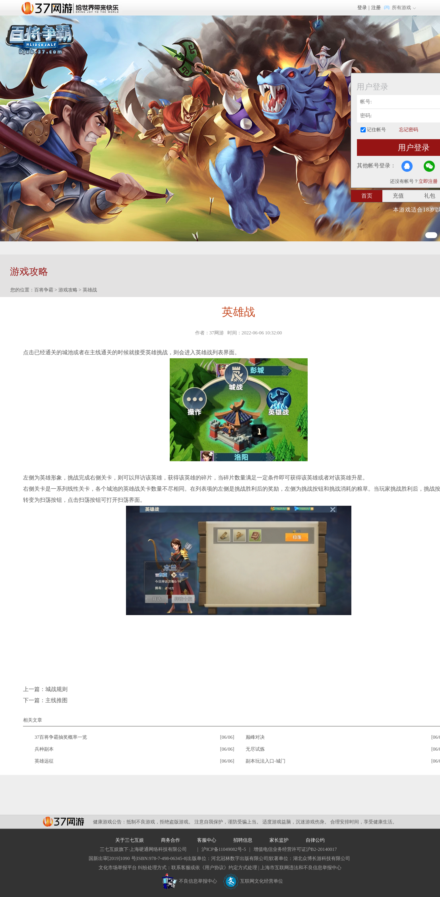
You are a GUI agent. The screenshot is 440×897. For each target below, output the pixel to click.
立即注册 (428, 181)
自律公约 (315, 840)
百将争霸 (43, 290)
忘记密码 (408, 129)
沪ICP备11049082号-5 (224, 849)
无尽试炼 (255, 749)
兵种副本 (44, 749)
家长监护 (279, 840)
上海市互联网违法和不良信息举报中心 (300, 867)
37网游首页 (71, 7)
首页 (366, 196)
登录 (362, 7)
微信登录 (429, 166)
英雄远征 (44, 761)
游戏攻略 (68, 290)
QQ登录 (407, 166)
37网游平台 (63, 821)
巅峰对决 (255, 737)
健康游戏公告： (109, 822)
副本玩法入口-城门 (265, 761)
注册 (376, 7)
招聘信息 (242, 840)
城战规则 (56, 689)
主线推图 (56, 700)
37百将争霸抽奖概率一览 (61, 737)
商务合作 (170, 840)
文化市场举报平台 (118, 867)
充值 (398, 196)
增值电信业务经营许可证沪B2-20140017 (295, 849)
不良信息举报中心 (189, 881)
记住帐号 (376, 129)
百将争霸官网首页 (39, 39)
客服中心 (206, 840)
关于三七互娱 (129, 840)
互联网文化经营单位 (253, 881)
